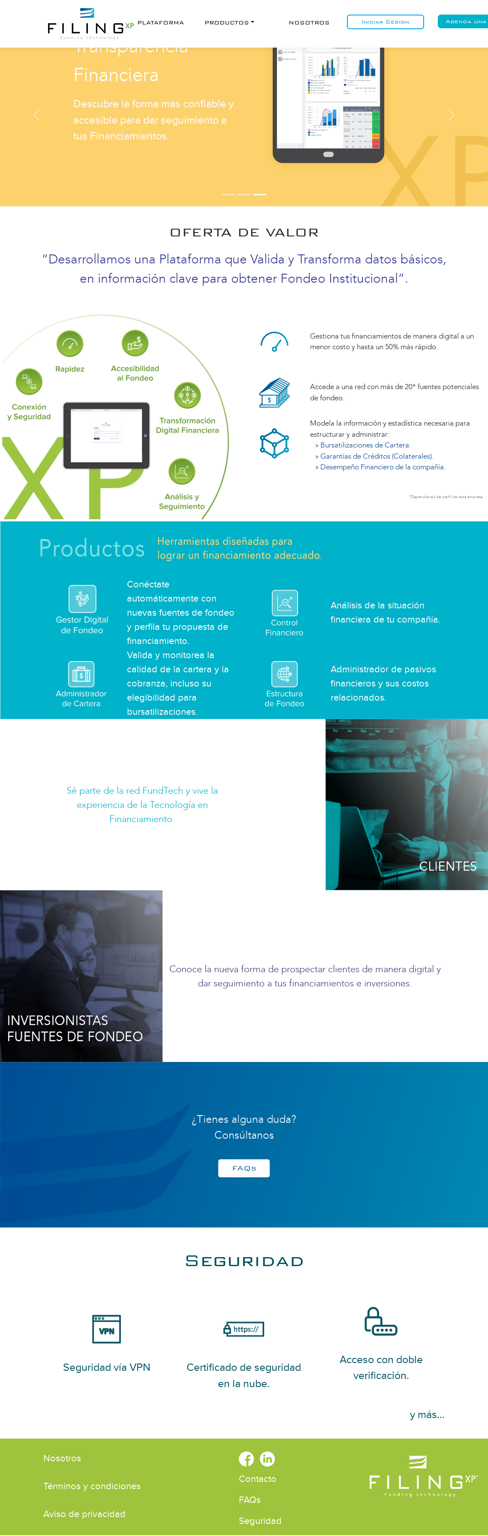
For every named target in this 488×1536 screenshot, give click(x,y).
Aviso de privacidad (84, 1514)
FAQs (244, 1168)
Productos (227, 22)
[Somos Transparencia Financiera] (259, 195)
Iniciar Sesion (385, 21)
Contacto (258, 1479)
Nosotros (309, 22)
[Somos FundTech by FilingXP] (228, 195)
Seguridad (244, 1260)
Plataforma (160, 22)
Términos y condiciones (92, 1486)
